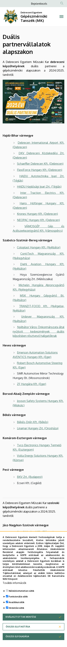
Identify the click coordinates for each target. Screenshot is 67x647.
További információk (14, 593)
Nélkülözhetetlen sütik (21, 601)
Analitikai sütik (16, 613)
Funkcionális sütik (18, 607)
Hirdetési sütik (16, 618)
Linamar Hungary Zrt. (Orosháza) (37, 428)
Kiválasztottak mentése (21, 627)
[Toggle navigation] (61, 16)
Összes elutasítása (18, 637)
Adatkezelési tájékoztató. (32, 586)
